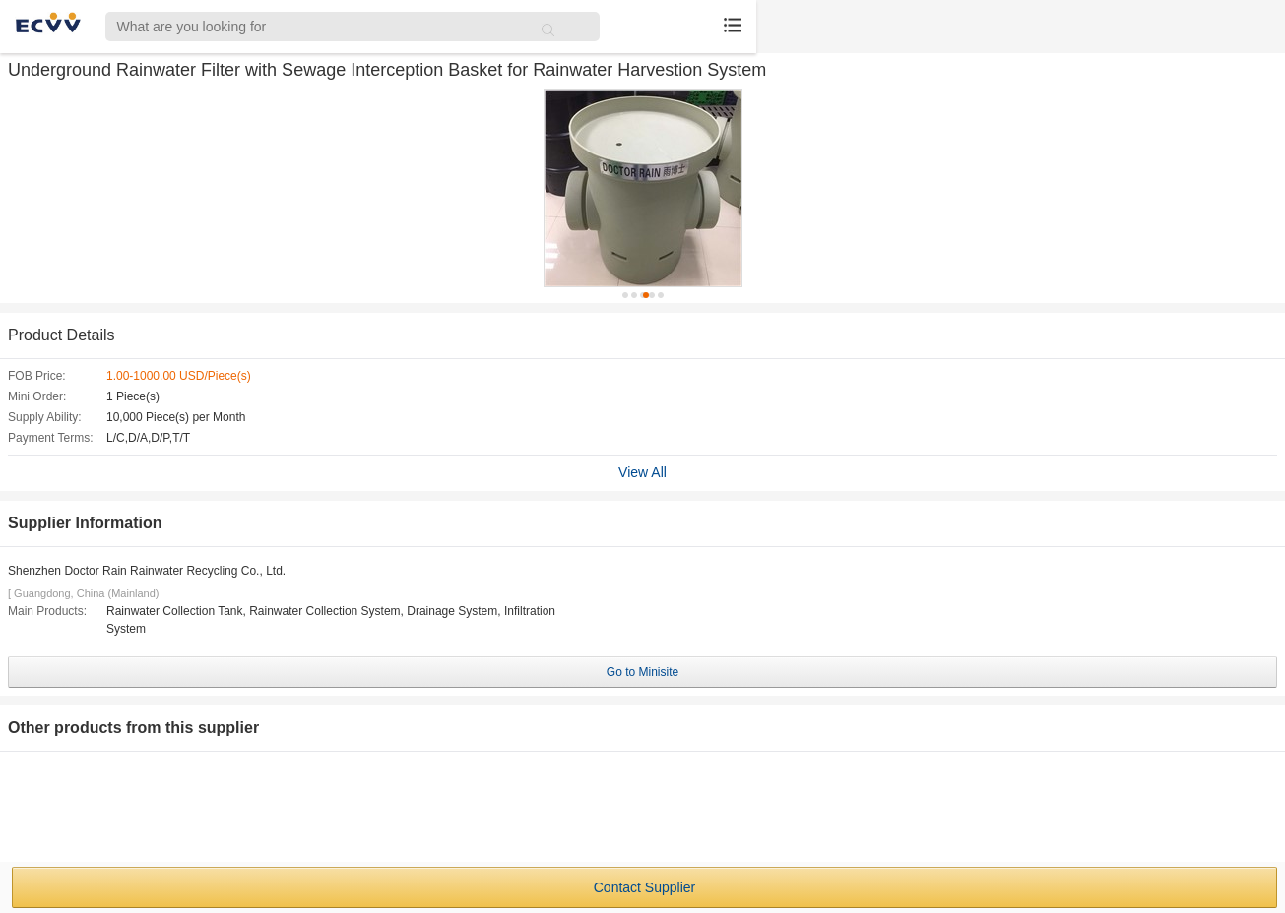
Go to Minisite (642, 672)
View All (642, 472)
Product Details (61, 335)
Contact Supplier (645, 887)
